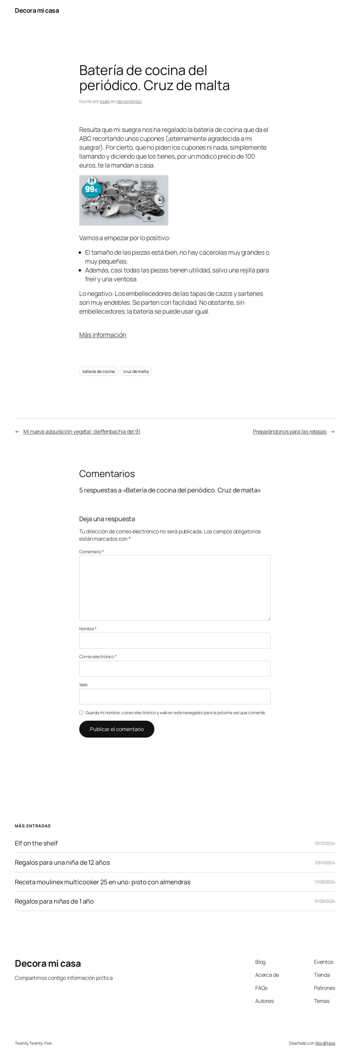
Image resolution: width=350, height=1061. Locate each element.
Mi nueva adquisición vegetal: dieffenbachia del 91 (81, 431)
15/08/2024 (324, 901)
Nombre (87, 628)
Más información (102, 334)
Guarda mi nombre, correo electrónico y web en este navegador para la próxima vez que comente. (175, 712)
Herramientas (129, 101)
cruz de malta (136, 371)
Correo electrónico (98, 656)
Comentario (91, 551)
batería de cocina (99, 371)
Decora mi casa (37, 10)
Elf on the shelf (36, 843)
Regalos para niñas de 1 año (54, 901)
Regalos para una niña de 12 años (62, 862)
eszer (105, 101)
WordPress (325, 1043)
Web (83, 684)
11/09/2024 (325, 882)
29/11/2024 (325, 862)
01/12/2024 (325, 843)
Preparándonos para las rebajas (290, 431)
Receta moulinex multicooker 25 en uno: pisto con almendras (103, 882)
